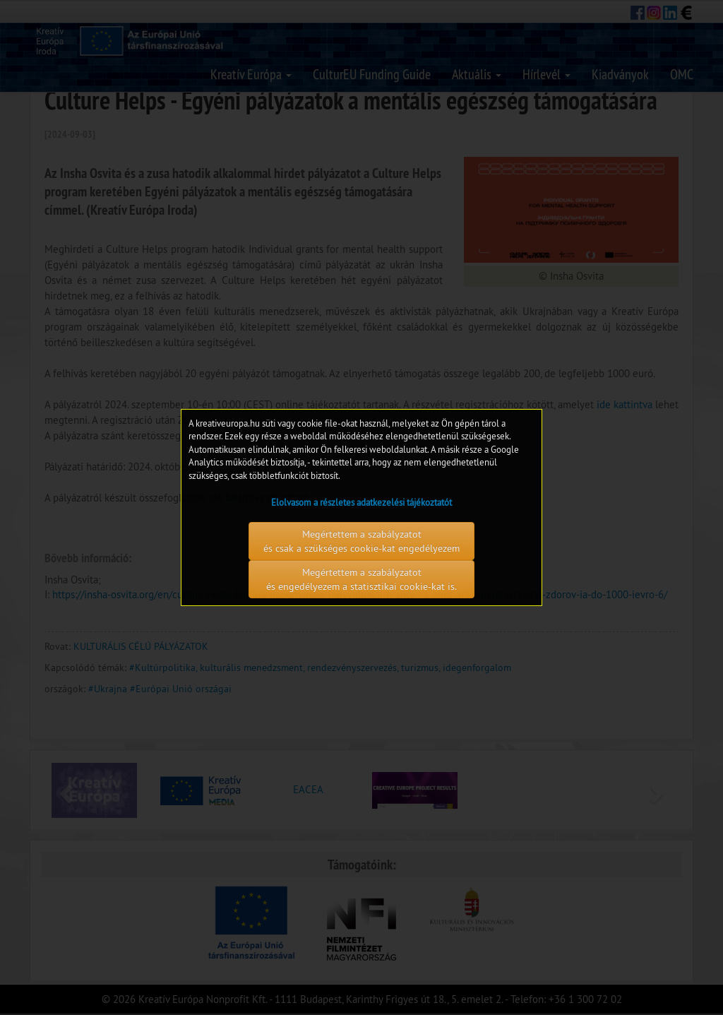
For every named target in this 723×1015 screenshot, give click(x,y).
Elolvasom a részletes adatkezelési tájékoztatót (361, 502)
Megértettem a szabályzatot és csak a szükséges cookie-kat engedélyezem (361, 541)
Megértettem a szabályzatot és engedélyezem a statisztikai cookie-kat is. (361, 579)
